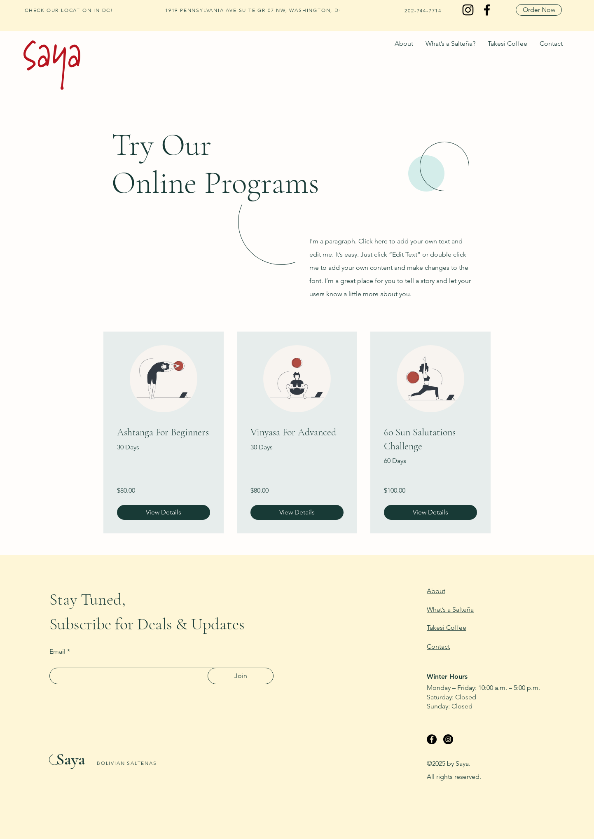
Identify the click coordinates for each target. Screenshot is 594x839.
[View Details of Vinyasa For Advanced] (297, 512)
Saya (70, 759)
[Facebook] (486, 9)
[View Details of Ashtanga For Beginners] (163, 512)
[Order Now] (539, 10)
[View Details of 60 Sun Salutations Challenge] (430, 512)
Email (57, 651)
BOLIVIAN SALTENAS (127, 763)
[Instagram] (468, 9)
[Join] (241, 676)
